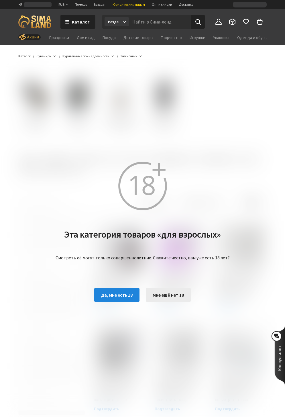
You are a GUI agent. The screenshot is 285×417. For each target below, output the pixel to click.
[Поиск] (198, 22)
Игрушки (197, 37)
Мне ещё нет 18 (168, 295)
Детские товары (138, 37)
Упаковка (221, 37)
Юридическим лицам (129, 4)
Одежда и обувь (252, 37)
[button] (128, 56)
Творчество (171, 37)
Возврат (100, 4)
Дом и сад (86, 37)
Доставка (186, 4)
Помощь (81, 4)
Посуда (109, 37)
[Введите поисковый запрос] (160, 22)
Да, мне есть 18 (117, 295)
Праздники (59, 37)
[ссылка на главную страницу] (34, 21)
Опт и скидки (162, 4)
